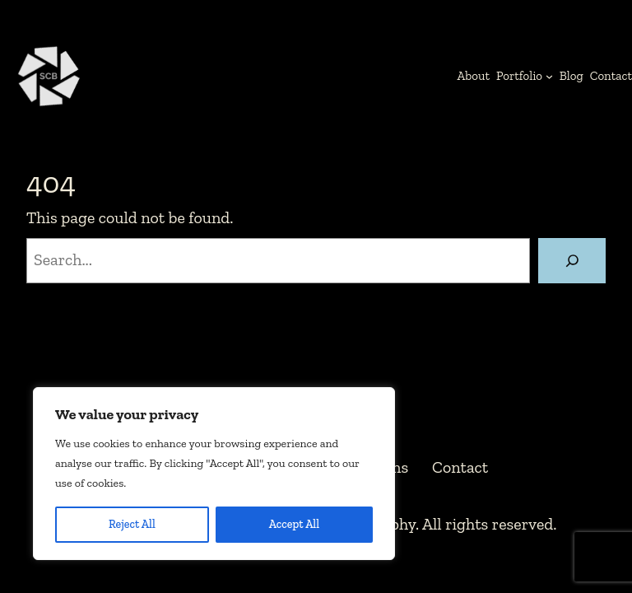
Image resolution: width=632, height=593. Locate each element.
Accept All (294, 524)
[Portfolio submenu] (549, 75)
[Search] (572, 261)
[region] (214, 473)
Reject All (132, 524)
